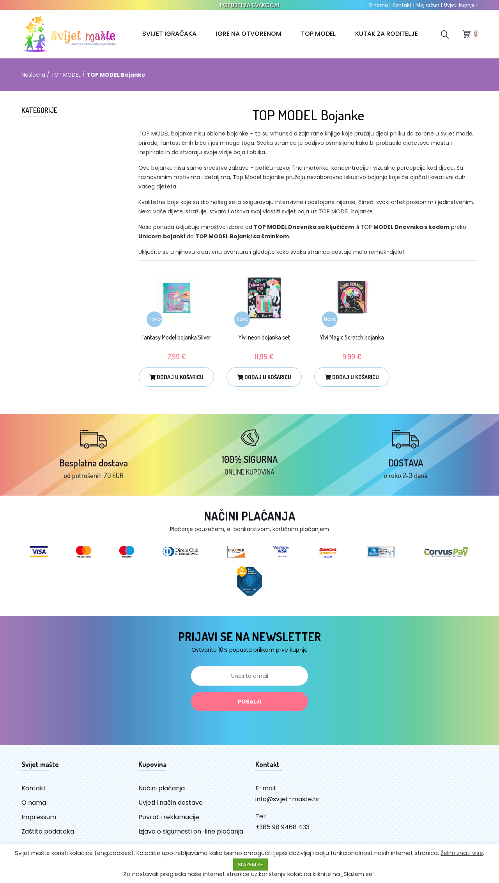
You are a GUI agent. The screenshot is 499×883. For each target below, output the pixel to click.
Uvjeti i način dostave (170, 809)
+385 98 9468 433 (282, 834)
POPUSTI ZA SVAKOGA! (249, 5)
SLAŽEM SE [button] (250, 864)
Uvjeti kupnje (461, 5)
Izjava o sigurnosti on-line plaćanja (190, 838)
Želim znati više (462, 853)
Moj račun (429, 5)
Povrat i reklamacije (168, 824)
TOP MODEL (318, 33)
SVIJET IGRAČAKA (169, 33)
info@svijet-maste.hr (287, 806)
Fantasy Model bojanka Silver (176, 337)
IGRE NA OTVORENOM (248, 33)
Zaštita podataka (47, 838)
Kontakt (403, 5)
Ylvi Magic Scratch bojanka (352, 337)
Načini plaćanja (161, 795)
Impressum (38, 824)
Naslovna (33, 75)
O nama (379, 5)
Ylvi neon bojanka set (264, 337)
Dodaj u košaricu (176, 377)
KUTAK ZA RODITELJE (386, 33)
